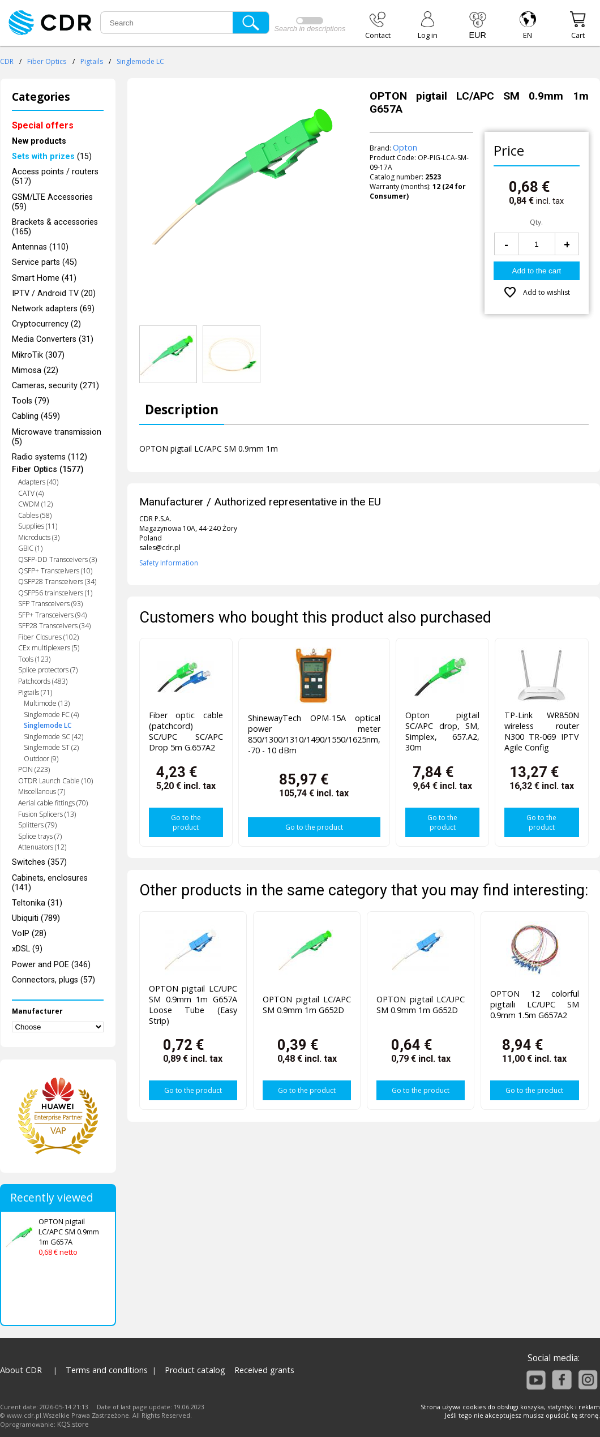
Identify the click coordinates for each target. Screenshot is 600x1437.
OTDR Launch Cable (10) (55, 781)
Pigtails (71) (35, 692)
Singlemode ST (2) (51, 747)
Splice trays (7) (40, 836)
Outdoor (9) (41, 758)
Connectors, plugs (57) (53, 980)
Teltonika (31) (37, 903)
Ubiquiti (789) (36, 918)
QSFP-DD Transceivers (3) (57, 559)
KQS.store (73, 1424)
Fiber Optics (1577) (48, 469)
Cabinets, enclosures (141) (50, 883)
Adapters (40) (38, 482)
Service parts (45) (44, 262)
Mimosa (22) (35, 370)
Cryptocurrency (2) (46, 324)
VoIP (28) (29, 933)
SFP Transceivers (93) (50, 603)
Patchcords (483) (42, 681)
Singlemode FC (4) (51, 714)
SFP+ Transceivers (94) (52, 615)
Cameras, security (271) (55, 386)
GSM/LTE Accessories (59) (52, 202)
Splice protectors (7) (48, 670)
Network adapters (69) (53, 309)
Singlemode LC (140, 61)
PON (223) (34, 769)
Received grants (264, 1370)
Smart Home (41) (44, 278)
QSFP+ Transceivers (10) (55, 571)
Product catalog (195, 1370)
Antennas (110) (40, 247)
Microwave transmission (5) (56, 437)
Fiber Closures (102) (48, 637)
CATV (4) (31, 493)
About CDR (21, 1370)
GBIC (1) (30, 548)
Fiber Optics (46, 61)
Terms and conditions (107, 1370)
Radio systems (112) (49, 457)
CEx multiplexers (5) (48, 648)
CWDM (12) (35, 504)
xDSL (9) (27, 949)
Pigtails (91, 61)
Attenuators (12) (42, 847)
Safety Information (168, 563)
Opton (405, 147)
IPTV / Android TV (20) (54, 293)
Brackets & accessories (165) (55, 227)
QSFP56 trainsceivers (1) (55, 593)
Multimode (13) (47, 703)
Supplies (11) (37, 526)
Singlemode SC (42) (53, 736)
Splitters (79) (37, 825)
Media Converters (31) (52, 339)
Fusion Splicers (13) (47, 814)
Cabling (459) (36, 416)
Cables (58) (35, 515)
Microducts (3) (38, 537)
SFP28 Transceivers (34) (54, 625)
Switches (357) (39, 862)
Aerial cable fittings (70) (53, 803)
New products (39, 141)
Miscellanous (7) (41, 791)
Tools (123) (34, 659)
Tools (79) (30, 401)
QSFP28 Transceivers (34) (57, 581)
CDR (7, 61)
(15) (52, 156)
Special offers (43, 125)
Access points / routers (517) (55, 176)
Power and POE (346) (51, 965)
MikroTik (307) (38, 355)
